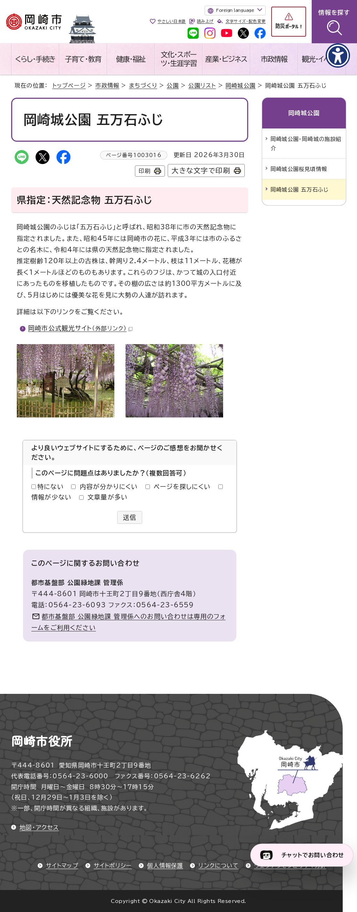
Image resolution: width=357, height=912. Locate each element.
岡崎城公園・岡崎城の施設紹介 (306, 143)
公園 (172, 85)
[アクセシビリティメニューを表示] (338, 55)
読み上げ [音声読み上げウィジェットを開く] (205, 21)
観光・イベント (322, 58)
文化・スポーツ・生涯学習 (179, 59)
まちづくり (143, 85)
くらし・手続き (35, 58)
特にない (50, 486)
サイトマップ (62, 865)
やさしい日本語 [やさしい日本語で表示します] (172, 21)
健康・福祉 (131, 58)
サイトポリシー (113, 865)
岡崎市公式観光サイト (80, 328)
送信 (130, 517)
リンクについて (218, 865)
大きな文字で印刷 (201, 170)
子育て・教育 (83, 58)
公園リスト (202, 85)
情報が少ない (51, 497)
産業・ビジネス (226, 58)
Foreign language (235, 10)
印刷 (145, 171)
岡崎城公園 (241, 85)
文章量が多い (108, 497)
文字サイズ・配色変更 (246, 21)
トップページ (69, 85)
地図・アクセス (39, 827)
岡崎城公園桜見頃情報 (299, 169)
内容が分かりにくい (109, 486)
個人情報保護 (165, 865)
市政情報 (274, 58)
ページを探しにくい (182, 486)
